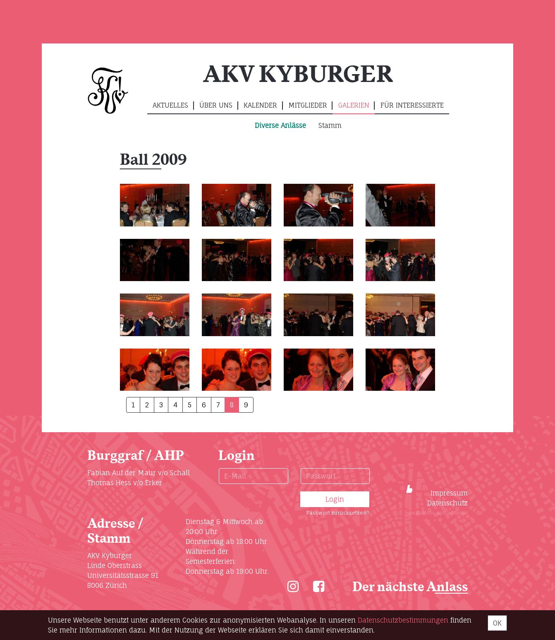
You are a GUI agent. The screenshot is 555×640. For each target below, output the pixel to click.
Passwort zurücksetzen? (337, 513)
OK (497, 623)
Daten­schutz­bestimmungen (403, 620)
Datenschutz (447, 503)
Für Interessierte (412, 105)
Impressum (449, 493)
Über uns (215, 105)
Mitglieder (307, 105)
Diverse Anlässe (280, 125)
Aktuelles (170, 105)
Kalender (260, 105)
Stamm (330, 125)
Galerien (353, 105)
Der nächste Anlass (410, 587)
